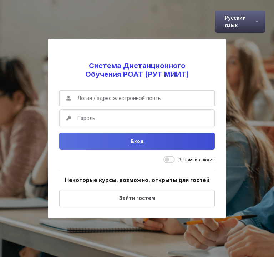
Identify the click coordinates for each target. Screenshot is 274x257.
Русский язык (235, 21)
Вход (137, 141)
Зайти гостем (137, 198)
